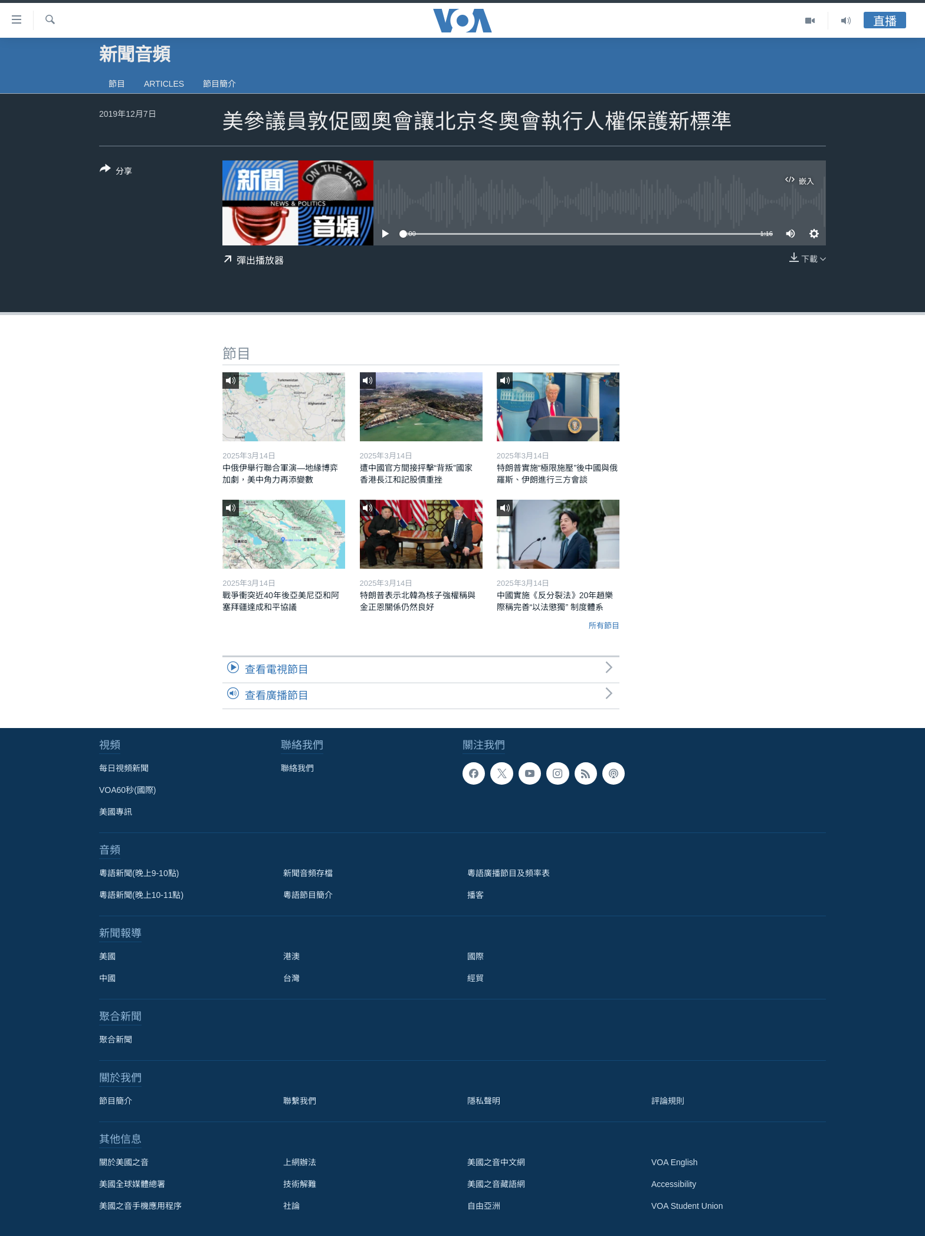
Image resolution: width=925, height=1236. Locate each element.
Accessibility (673, 1184)
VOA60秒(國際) (127, 790)
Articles (164, 83)
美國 (107, 956)
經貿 (475, 978)
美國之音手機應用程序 (140, 1206)
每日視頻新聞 (124, 768)
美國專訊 (115, 812)
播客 (475, 895)
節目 (117, 83)
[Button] (116, 172)
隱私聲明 (483, 1101)
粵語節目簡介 (308, 895)
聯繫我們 (299, 1101)
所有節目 (604, 625)
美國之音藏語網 (496, 1184)
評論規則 (667, 1101)
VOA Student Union (687, 1206)
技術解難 (299, 1184)
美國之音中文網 (496, 1162)
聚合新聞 (115, 1039)
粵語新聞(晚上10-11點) (141, 895)
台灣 (291, 978)
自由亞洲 (483, 1206)
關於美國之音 (124, 1162)
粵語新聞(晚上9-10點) (139, 873)
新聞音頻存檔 (308, 873)
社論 (291, 1206)
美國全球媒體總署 (132, 1184)
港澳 (291, 956)
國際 (475, 956)
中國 (107, 978)
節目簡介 (219, 83)
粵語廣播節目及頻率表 (508, 873)
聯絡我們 (297, 768)
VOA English (674, 1162)
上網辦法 (299, 1162)
